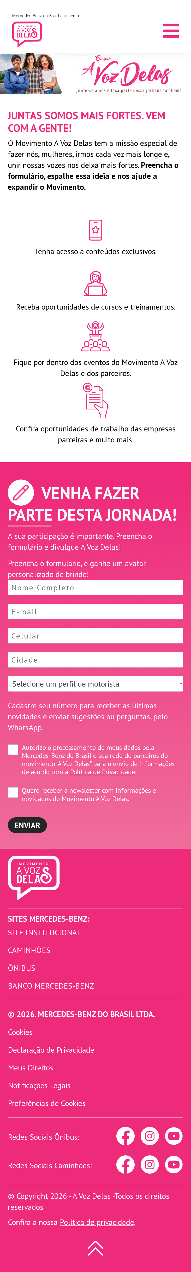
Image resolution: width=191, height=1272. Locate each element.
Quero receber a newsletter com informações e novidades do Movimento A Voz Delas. (89, 794)
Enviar (27, 825)
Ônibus (21, 968)
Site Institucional (44, 932)
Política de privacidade (97, 1222)
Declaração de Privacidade (51, 1050)
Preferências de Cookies (47, 1103)
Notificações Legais (39, 1085)
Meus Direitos (30, 1067)
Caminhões (29, 950)
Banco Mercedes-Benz (51, 985)
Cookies (20, 1032)
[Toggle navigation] (171, 31)
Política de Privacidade (102, 771)
